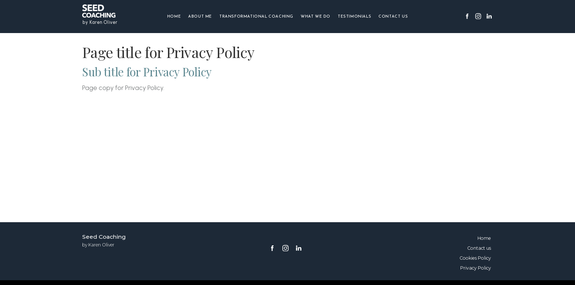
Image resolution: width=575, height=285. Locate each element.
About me (200, 17)
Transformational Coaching (256, 17)
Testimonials (354, 17)
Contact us (393, 17)
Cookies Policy (475, 258)
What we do (315, 17)
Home (174, 17)
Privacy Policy (475, 268)
